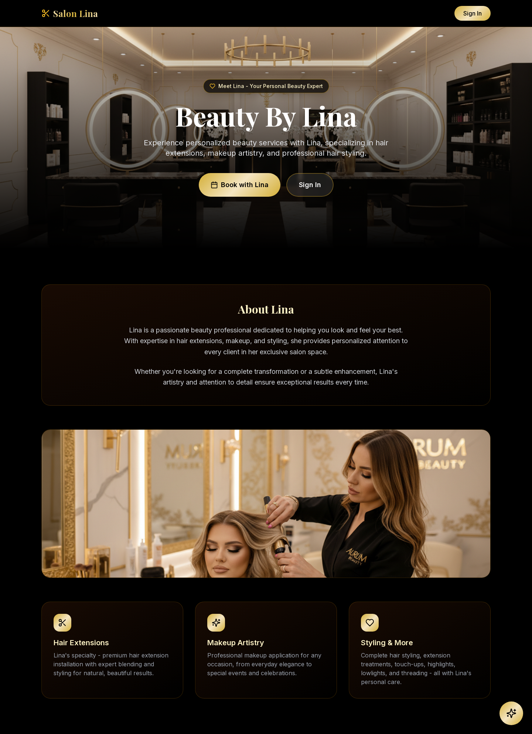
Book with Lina (240, 185)
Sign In (472, 13)
